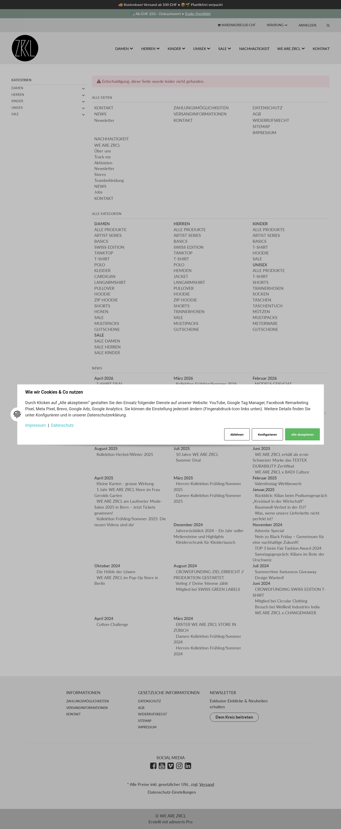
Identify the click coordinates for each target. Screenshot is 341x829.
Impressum (36, 425)
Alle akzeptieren (302, 434)
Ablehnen (236, 434)
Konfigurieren (267, 434)
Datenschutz (62, 425)
